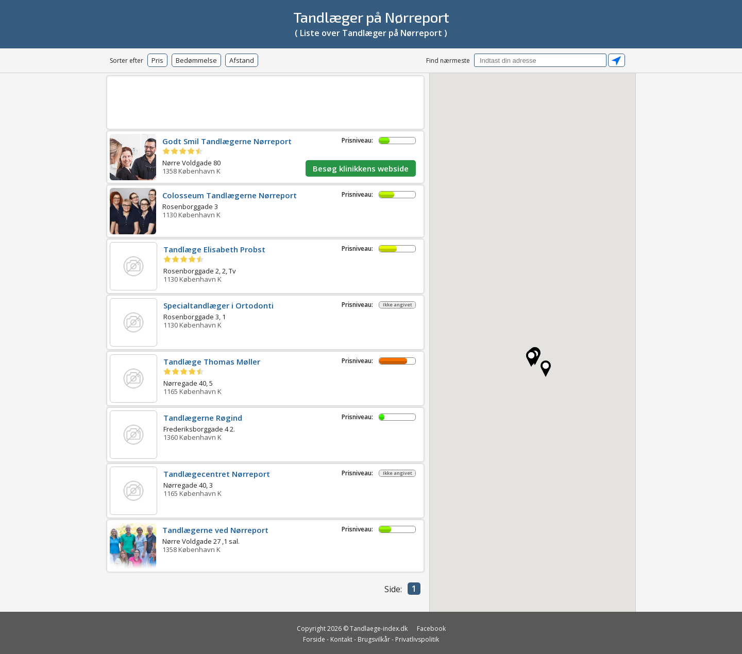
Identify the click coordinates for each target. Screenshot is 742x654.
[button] (531, 358)
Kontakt (341, 639)
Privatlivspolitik (417, 639)
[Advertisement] (265, 101)
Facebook (431, 628)
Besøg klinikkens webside (361, 168)
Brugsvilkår (374, 639)
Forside (314, 639)
